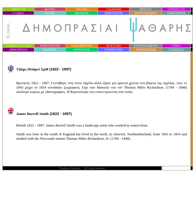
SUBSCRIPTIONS (82, 45)
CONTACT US (176, 9)
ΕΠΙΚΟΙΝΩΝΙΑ (176, 13)
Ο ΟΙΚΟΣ (18, 13)
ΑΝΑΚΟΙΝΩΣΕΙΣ (145, 49)
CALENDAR (113, 9)
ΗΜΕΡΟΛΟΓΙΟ (114, 13)
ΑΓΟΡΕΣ (50, 13)
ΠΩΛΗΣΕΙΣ (82, 13)
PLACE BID (114, 45)
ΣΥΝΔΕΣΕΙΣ (176, 49)
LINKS (176, 45)
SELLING (82, 9)
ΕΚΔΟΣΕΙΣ (50, 49)
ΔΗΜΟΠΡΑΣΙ (18, 49)
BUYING (50, 9)
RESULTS (145, 9)
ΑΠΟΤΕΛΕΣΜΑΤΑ (146, 13)
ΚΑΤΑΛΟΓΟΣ (82, 49)
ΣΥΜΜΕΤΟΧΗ (114, 49)
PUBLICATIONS (50, 45)
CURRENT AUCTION (18, 45)
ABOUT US (18, 9)
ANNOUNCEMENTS (145, 45)
